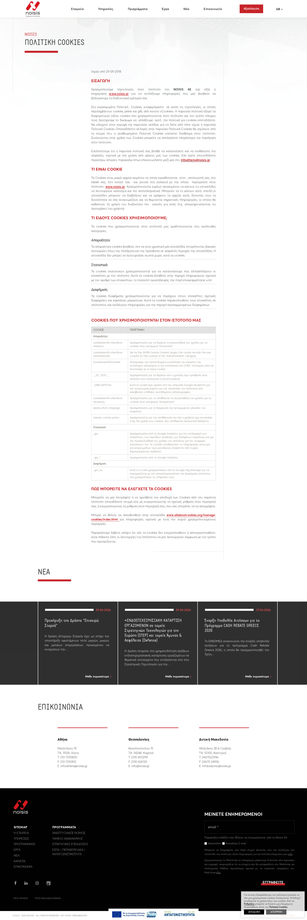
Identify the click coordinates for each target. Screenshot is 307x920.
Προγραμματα (24, 846)
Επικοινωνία (213, 9)
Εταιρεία (77, 9)
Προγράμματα (138, 9)
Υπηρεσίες (106, 9)
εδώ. (218, 874)
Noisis (33, 9)
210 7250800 (68, 757)
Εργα (17, 852)
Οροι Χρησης (20, 900)
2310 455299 (139, 757)
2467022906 (210, 757)
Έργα (165, 9)
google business (48, 885)
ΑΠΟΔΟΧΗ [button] (254, 911)
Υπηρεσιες (21, 841)
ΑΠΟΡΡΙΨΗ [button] (276, 911)
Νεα (17, 858)
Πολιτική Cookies (278, 906)
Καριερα (19, 863)
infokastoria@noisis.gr (216, 766)
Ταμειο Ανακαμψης (67, 841)
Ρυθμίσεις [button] (249, 903)
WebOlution (287, 917)
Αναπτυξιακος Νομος (68, 835)
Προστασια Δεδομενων (48, 900)
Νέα (187, 9)
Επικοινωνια (23, 869)
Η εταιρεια (21, 835)
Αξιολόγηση (251, 8)
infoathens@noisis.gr (195, 160)
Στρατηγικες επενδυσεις (70, 846)
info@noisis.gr (140, 766)
